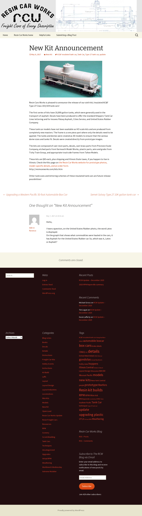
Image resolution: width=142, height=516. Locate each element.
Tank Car (81, 54)
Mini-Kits (45, 398)
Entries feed (47, 284)
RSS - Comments (86, 441)
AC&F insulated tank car (67, 54)
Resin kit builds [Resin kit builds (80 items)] (91, 390)
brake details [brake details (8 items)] (97, 346)
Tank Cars (46, 441)
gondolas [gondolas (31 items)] (85, 359)
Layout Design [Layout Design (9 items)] (84, 371)
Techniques (47, 445)
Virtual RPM (46, 458)
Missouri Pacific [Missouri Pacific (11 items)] (85, 375)
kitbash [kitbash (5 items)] (100, 368)
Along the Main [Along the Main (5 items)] (100, 337)
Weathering (47, 463)
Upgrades (46, 454)
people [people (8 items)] (81, 385)
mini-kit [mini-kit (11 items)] (102, 371)
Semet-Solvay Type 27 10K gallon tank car (114, 194)
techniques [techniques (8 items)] (83, 406)
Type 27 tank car (92, 54)
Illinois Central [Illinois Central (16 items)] (86, 367)
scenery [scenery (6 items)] (93, 399)
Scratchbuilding (48, 437)
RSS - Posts (84, 436)
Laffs (44, 376)
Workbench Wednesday (52, 467)
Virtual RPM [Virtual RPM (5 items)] (88, 419)
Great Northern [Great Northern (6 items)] (96, 360)
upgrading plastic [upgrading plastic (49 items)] (91, 414)
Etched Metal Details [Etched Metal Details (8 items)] (86, 356)
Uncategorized (48, 450)
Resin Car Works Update (52, 415)
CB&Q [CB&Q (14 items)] (82, 351)
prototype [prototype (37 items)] (91, 385)
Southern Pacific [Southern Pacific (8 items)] (85, 402)
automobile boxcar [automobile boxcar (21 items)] (93, 340)
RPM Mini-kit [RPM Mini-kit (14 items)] (91, 395)
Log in (44, 280)
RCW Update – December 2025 (91, 280)
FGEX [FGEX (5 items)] (96, 356)
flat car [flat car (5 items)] (100, 356)
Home (5, 35)
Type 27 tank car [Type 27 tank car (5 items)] (92, 406)
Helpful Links (44, 35)
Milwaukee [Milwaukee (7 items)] (95, 371)
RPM (44, 428)
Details (45, 351)
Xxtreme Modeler (49, 471)
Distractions (47, 355)
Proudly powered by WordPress (71, 510)
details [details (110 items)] (93, 351)
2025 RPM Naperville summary (91, 284)
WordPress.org (48, 293)
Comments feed (49, 289)
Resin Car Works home (23, 35)
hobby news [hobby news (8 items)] (83, 364)
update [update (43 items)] (84, 410)
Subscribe (86, 486)
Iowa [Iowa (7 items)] (96, 368)
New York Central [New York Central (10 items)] (98, 380)
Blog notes (46, 338)
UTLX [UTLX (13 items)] (81, 419)
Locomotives (47, 394)
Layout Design (48, 385)
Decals (45, 346)
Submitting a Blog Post (66, 35)
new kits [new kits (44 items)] (85, 380)
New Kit (49, 54)
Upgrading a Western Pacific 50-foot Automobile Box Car (35, 194)
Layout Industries (49, 389)
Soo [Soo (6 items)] (102, 399)
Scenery (45, 432)
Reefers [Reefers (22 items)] (102, 385)
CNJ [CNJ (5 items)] (86, 352)
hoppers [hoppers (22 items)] (93, 363)
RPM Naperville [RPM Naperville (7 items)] (84, 399)
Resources (46, 424)
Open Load (46, 411)
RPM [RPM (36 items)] (82, 395)
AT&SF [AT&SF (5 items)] (81, 341)
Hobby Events (48, 364)
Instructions (47, 368)
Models (45, 402)
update (103, 54)
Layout (45, 381)
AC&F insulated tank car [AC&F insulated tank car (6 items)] (87, 337)
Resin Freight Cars (49, 420)
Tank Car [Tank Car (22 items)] (97, 402)
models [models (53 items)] (98, 375)
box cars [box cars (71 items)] (85, 345)
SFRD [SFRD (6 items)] (98, 399)
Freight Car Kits (48, 359)
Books (45, 342)
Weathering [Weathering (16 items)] (98, 418)
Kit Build (45, 372)
